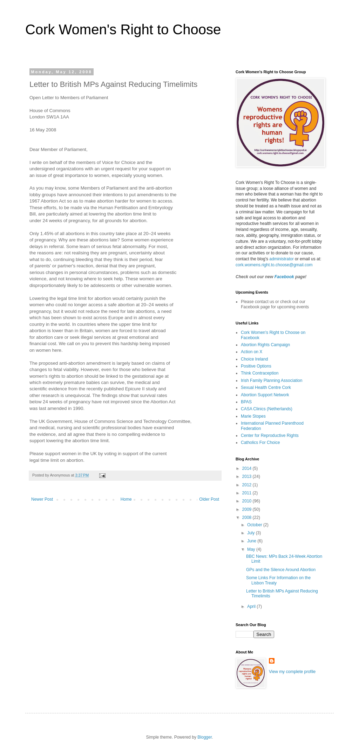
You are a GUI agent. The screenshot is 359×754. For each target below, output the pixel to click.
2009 (247, 509)
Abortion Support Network (265, 394)
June (252, 541)
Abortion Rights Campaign (265, 344)
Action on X (251, 351)
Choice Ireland (254, 359)
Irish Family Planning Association (271, 380)
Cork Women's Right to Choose (123, 29)
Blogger (204, 737)
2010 (247, 501)
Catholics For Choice (260, 442)
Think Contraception (259, 373)
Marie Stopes (253, 416)
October (255, 524)
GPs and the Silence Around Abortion (281, 569)
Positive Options (256, 366)
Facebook (284, 276)
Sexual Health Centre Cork (266, 387)
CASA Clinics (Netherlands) (266, 408)
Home (126, 499)
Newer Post (42, 499)
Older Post (209, 499)
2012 (247, 484)
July (251, 532)
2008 (247, 517)
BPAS (246, 401)
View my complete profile (292, 671)
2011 (247, 493)
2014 (247, 468)
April (252, 606)
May (251, 549)
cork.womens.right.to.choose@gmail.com (274, 264)
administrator (281, 258)
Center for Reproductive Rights (270, 435)
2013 (247, 476)
